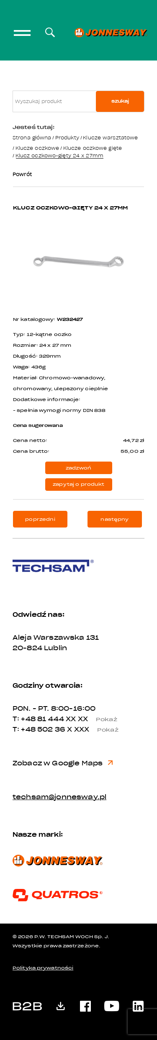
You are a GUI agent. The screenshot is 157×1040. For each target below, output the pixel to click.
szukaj (120, 101)
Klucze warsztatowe (110, 137)
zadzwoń (78, 468)
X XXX (96, 729)
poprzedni (40, 519)
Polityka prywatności (43, 968)
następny (114, 519)
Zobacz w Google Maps (63, 763)
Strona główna (32, 137)
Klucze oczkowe (37, 148)
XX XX (95, 719)
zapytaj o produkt (78, 484)
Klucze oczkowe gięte (92, 148)
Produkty (67, 137)
